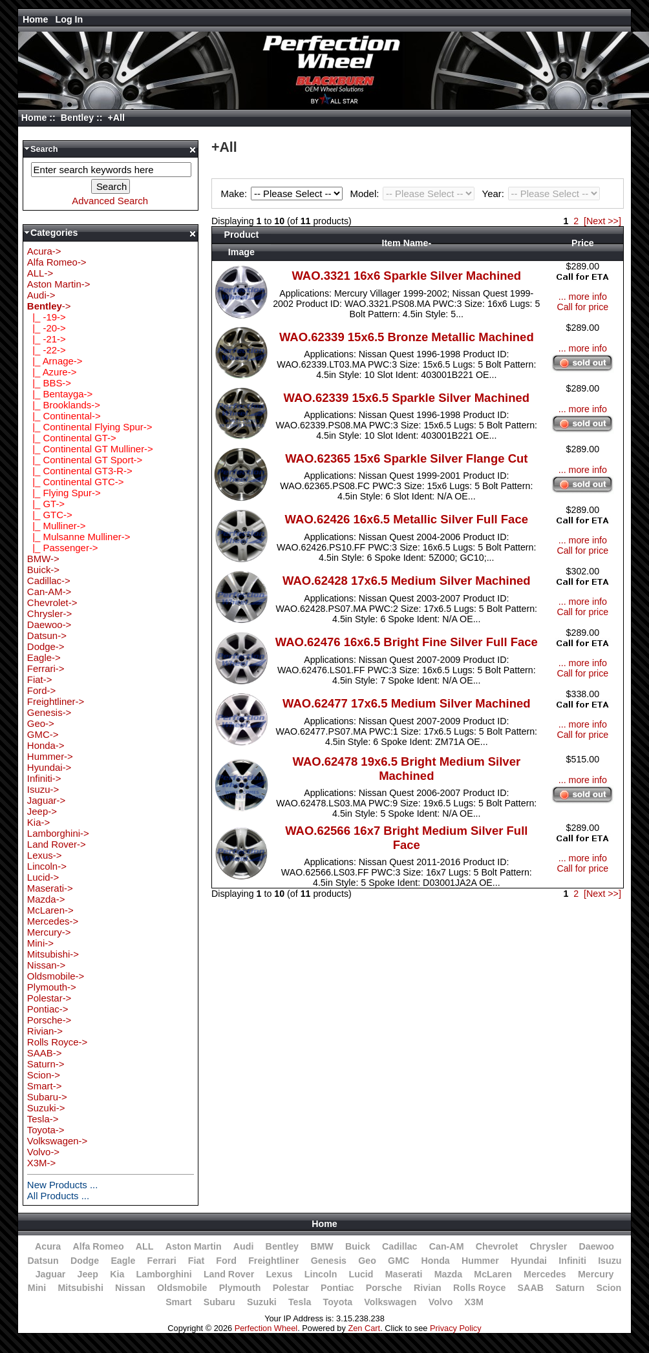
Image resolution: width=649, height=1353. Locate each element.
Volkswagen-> (57, 1140)
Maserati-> (50, 888)
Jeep (88, 1274)
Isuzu (609, 1260)
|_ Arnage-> (55, 360)
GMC (398, 1260)
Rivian (428, 1288)
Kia (117, 1274)
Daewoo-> (49, 624)
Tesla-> (43, 1118)
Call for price (582, 307)
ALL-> (40, 272)
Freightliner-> (55, 701)
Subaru (219, 1302)
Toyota (338, 1302)
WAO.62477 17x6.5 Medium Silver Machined (406, 703)
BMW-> (43, 558)
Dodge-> (46, 646)
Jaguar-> (46, 800)
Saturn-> (46, 1063)
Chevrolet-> (52, 602)
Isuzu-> (43, 789)
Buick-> (43, 569)
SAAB (531, 1288)
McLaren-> (50, 910)
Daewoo (596, 1246)
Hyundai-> (49, 767)
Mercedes (545, 1274)
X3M (474, 1302)
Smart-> (44, 1085)
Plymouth (240, 1288)
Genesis (328, 1260)
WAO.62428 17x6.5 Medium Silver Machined (406, 580)
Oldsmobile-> (55, 975)
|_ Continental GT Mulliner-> (90, 448)
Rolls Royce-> (57, 1041)
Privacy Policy (456, 1328)
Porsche (384, 1288)
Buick (357, 1246)
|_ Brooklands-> (63, 404)
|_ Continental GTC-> (75, 481)
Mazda (448, 1274)
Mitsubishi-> (53, 954)
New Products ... (62, 1184)
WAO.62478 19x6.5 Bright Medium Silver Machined (406, 768)
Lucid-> (43, 877)
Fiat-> (39, 679)
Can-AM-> (49, 591)
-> (49, 305)
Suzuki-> (46, 1107)
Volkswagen (390, 1302)
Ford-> (41, 690)
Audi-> (41, 294)
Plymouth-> (51, 986)
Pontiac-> (48, 1008)
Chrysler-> (49, 613)
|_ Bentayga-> (59, 393)
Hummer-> (50, 756)
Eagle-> (44, 657)
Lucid (361, 1274)
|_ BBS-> (49, 382)
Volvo (441, 1302)
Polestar (291, 1288)
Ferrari (161, 1260)
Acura (48, 1246)
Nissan (130, 1288)
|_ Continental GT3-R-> (80, 470)
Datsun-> (47, 635)
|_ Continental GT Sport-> (84, 459)
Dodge (84, 1260)
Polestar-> (49, 997)
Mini (37, 1288)
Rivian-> (45, 1030)
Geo (367, 1260)
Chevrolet (497, 1246)
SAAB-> (44, 1052)
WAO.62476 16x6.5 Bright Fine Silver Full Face (406, 642)
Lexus (279, 1274)
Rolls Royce (479, 1288)
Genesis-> (49, 712)
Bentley (77, 117)
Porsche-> (49, 1019)
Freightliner (273, 1260)
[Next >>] (602, 221)
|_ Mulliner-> (56, 525)
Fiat (196, 1260)
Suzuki (262, 1302)
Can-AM (446, 1246)
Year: (541, 193)
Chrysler (549, 1246)
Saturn (569, 1288)
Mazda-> (46, 899)
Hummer (480, 1260)
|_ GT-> (46, 503)
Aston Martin (193, 1246)
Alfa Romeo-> (57, 262)
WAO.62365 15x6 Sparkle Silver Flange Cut (406, 458)
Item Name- (406, 243)
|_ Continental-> (64, 415)
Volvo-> (43, 1151)
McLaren (493, 1274)
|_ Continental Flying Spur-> (90, 426)
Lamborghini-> (58, 833)
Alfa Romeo (97, 1246)
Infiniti (572, 1260)
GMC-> (43, 734)
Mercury (595, 1274)
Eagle (123, 1260)
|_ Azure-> (52, 371)
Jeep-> (42, 811)
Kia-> (38, 822)
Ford (226, 1260)
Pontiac (337, 1288)
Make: (283, 193)
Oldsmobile (182, 1288)
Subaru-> (47, 1096)
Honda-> (46, 745)
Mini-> (40, 943)
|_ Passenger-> (62, 547)
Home (35, 19)
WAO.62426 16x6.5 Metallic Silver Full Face (406, 519)
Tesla (299, 1302)
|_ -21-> (46, 338)
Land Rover (229, 1274)
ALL (145, 1246)
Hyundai (529, 1260)
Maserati (404, 1274)
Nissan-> (46, 965)
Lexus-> (44, 855)
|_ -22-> (46, 349)
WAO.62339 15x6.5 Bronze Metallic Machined (406, 337)
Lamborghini (164, 1274)
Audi (243, 1246)
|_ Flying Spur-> (64, 492)
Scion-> (43, 1074)
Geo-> (40, 723)
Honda (435, 1260)
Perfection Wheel (266, 1328)
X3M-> (41, 1162)
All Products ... (58, 1195)
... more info (583, 296)
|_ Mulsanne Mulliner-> (79, 536)
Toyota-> (46, 1129)
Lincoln (320, 1274)
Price (582, 243)
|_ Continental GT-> (71, 437)
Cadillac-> (48, 580)
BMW (322, 1246)
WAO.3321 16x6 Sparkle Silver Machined (406, 275)
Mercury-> (49, 932)
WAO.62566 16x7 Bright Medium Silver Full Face (406, 838)
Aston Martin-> (58, 283)
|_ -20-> (46, 327)
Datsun (42, 1260)
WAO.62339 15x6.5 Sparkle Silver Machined (406, 397)
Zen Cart (364, 1328)
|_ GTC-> (49, 514)
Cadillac (400, 1246)
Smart (178, 1302)
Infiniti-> (44, 778)
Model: (414, 193)
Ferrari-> (46, 668)
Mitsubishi (80, 1288)
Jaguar (51, 1274)
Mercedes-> (52, 921)
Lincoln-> (47, 866)
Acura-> (44, 251)
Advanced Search (110, 200)
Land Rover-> (56, 844)
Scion (608, 1288)
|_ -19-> (46, 316)
